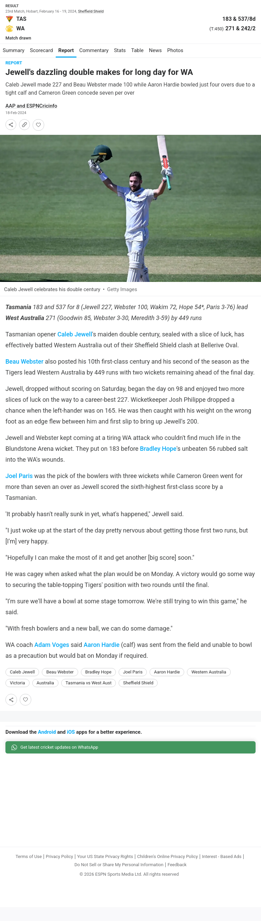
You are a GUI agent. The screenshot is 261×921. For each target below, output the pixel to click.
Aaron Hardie (102, 644)
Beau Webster (24, 361)
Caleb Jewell (74, 334)
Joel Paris (19, 475)
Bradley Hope (158, 448)
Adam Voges (51, 644)
